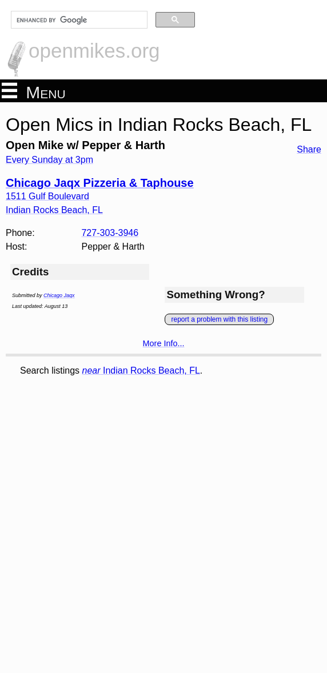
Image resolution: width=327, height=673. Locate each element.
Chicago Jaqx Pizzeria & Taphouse (100, 183)
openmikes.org (94, 50)
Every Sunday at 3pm (49, 160)
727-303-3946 (109, 233)
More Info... (164, 343)
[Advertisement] (86, 456)
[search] (78, 20)
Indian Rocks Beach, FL (141, 370)
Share (309, 149)
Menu (34, 91)
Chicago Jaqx (59, 295)
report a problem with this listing (219, 319)
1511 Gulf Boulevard (47, 196)
